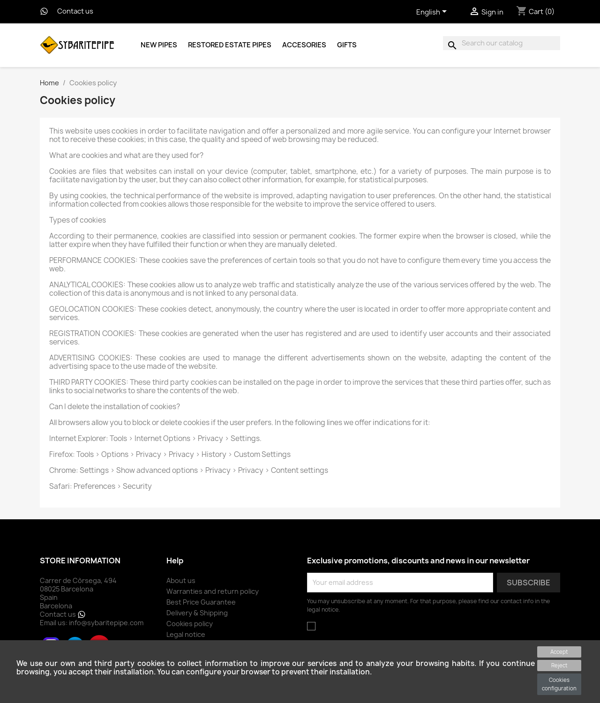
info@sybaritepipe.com (106, 622)
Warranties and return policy (212, 591)
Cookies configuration (559, 684)
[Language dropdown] (433, 12)
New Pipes (159, 45)
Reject (559, 665)
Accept (559, 651)
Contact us (75, 11)
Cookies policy (189, 623)
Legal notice (185, 634)
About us (180, 580)
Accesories (304, 45)
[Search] (501, 43)
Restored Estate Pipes (229, 45)
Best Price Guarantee (201, 602)
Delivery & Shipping (197, 612)
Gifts (347, 45)
